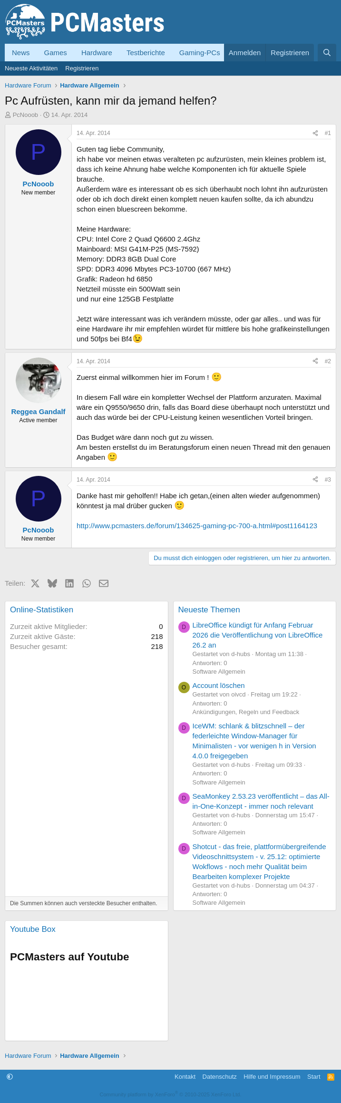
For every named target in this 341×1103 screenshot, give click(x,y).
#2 (328, 361)
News (21, 52)
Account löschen (219, 685)
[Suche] (327, 52)
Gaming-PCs (199, 52)
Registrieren (81, 68)
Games (55, 52)
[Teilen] (315, 133)
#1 (328, 133)
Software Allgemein (219, 671)
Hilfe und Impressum (272, 1076)
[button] (10, 1076)
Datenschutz (220, 1076)
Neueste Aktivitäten (31, 68)
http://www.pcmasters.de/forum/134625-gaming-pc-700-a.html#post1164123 (197, 526)
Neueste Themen (209, 609)
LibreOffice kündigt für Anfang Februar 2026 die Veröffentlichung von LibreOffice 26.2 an (258, 635)
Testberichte (146, 52)
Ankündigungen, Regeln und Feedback (246, 712)
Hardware (96, 52)
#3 (328, 479)
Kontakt (185, 1076)
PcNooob (25, 114)
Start (313, 1076)
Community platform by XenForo (171, 1094)
